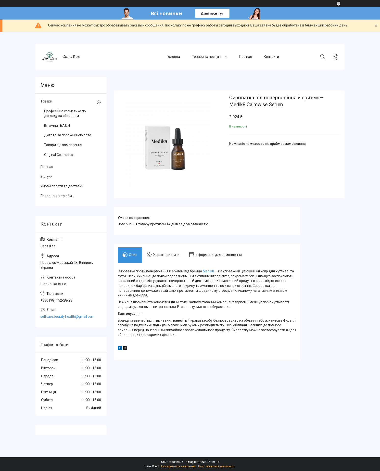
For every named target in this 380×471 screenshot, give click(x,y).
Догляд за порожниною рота (67, 135)
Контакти (271, 57)
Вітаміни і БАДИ (57, 125)
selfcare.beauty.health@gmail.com (67, 316)
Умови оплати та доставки (61, 186)
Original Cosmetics (58, 155)
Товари (46, 101)
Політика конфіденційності (217, 466)
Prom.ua (213, 462)
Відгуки (46, 176)
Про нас (245, 57)
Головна (173, 57)
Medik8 (208, 271)
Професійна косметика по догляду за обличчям (65, 113)
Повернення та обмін (57, 196)
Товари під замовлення (63, 145)
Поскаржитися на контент (178, 466)
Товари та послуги (207, 57)
